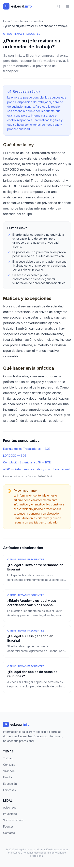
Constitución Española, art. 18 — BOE (27, 462)
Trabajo (8, 758)
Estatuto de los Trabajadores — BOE (27, 448)
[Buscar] (58, 6)
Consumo (9, 764)
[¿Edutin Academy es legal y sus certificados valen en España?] (37, 606)
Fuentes (8, 826)
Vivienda (9, 771)
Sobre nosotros (13, 820)
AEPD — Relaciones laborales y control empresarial (36, 469)
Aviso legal (10, 807)
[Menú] (67, 6)
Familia (7, 777)
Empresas (9, 790)
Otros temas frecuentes (21, 33)
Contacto (9, 832)
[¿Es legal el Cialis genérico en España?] (37, 641)
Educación (10, 783)
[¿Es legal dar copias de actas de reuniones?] (37, 677)
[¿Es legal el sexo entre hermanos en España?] (37, 570)
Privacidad (10, 813)
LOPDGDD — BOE (14, 455)
